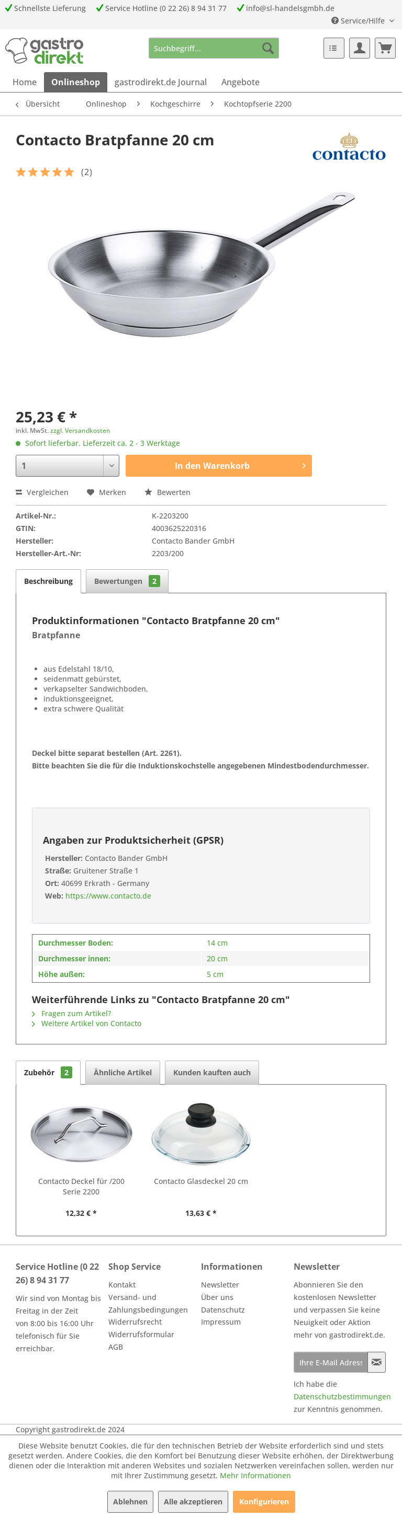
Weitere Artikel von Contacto (86, 1023)
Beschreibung (48, 581)
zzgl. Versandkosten (80, 430)
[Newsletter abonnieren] (376, 1362)
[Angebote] (240, 82)
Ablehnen (130, 1501)
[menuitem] (214, 48)
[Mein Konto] (359, 48)
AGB (115, 1347)
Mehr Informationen (255, 1475)
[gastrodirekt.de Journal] (160, 82)
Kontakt (122, 1285)
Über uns (217, 1297)
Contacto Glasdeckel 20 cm (201, 1181)
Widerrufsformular (141, 1334)
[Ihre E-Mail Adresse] (331, 1362)
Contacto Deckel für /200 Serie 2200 (81, 1186)
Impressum (221, 1322)
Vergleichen (42, 492)
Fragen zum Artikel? (71, 1013)
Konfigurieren (264, 1501)
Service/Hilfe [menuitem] (359, 21)
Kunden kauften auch (212, 1072)
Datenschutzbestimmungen (342, 1396)
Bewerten (167, 492)
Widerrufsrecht (135, 1322)
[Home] (24, 82)
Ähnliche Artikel (123, 1072)
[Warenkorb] (385, 48)
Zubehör (48, 1072)
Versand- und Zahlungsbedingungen (148, 1303)
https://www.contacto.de (107, 896)
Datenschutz (223, 1310)
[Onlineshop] (75, 82)
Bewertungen (127, 581)
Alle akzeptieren (193, 1501)
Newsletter (220, 1285)
